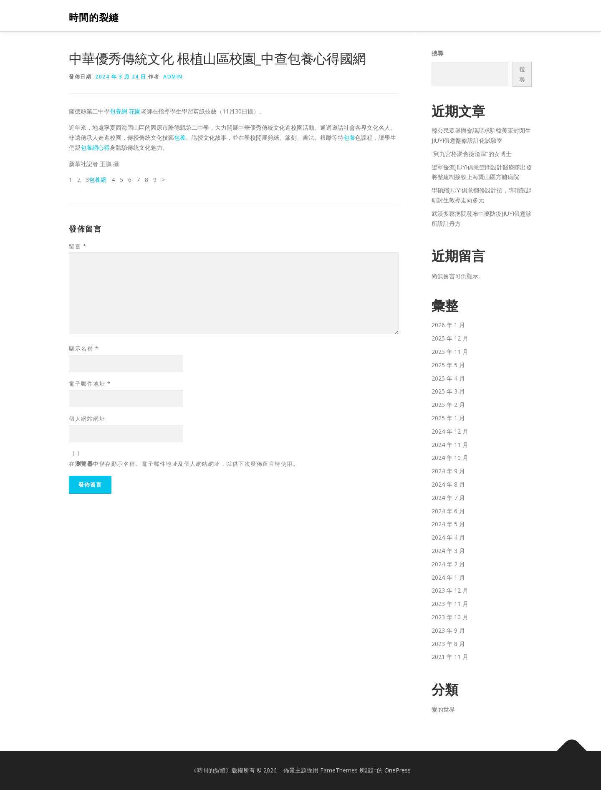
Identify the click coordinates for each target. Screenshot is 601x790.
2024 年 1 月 (448, 577)
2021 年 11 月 (450, 657)
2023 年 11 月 (450, 604)
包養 (180, 137)
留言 (77, 246)
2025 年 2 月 (448, 405)
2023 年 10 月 (450, 617)
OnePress (397, 770)
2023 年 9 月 (448, 630)
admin (173, 76)
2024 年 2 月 (448, 564)
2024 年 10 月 (450, 458)
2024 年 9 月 (448, 471)
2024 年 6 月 (448, 511)
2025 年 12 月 (450, 338)
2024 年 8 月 (448, 484)
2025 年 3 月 (448, 391)
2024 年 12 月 (450, 431)
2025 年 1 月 (448, 418)
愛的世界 (443, 709)
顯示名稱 (83, 348)
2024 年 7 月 (448, 498)
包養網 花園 (125, 111)
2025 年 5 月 (448, 365)
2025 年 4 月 (448, 378)
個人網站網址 (87, 418)
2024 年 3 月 (448, 551)
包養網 (97, 180)
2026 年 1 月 (448, 325)
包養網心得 (95, 147)
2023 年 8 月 (448, 644)
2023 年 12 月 (450, 590)
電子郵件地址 (90, 383)
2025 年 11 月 (450, 352)
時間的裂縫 (94, 17)
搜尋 (437, 53)
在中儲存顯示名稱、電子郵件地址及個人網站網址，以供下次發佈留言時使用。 (184, 463)
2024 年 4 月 (448, 537)
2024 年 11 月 (450, 445)
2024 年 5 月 (448, 524)
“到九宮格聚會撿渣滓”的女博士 (472, 154)
